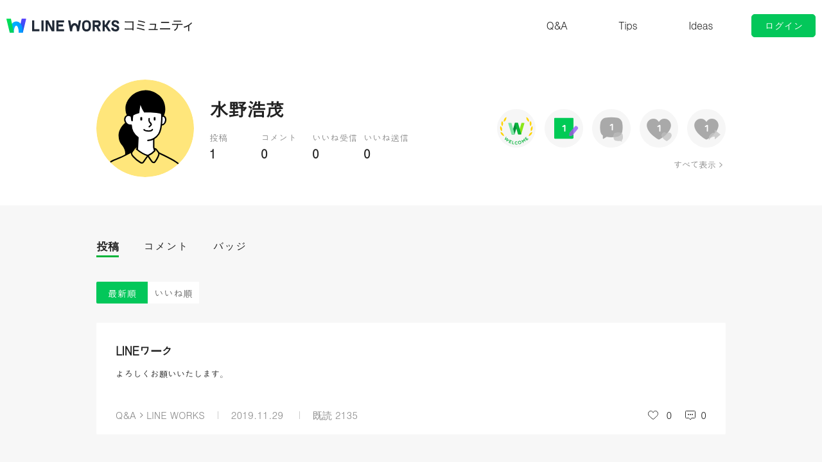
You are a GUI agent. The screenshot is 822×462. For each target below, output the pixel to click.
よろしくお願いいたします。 (172, 373)
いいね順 (173, 293)
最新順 (122, 293)
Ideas (700, 25)
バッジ (230, 246)
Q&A (557, 25)
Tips (627, 25)
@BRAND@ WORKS (62, 26)
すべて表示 (694, 164)
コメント (165, 246)
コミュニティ (159, 25)
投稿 (107, 246)
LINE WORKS (175, 415)
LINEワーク (144, 351)
